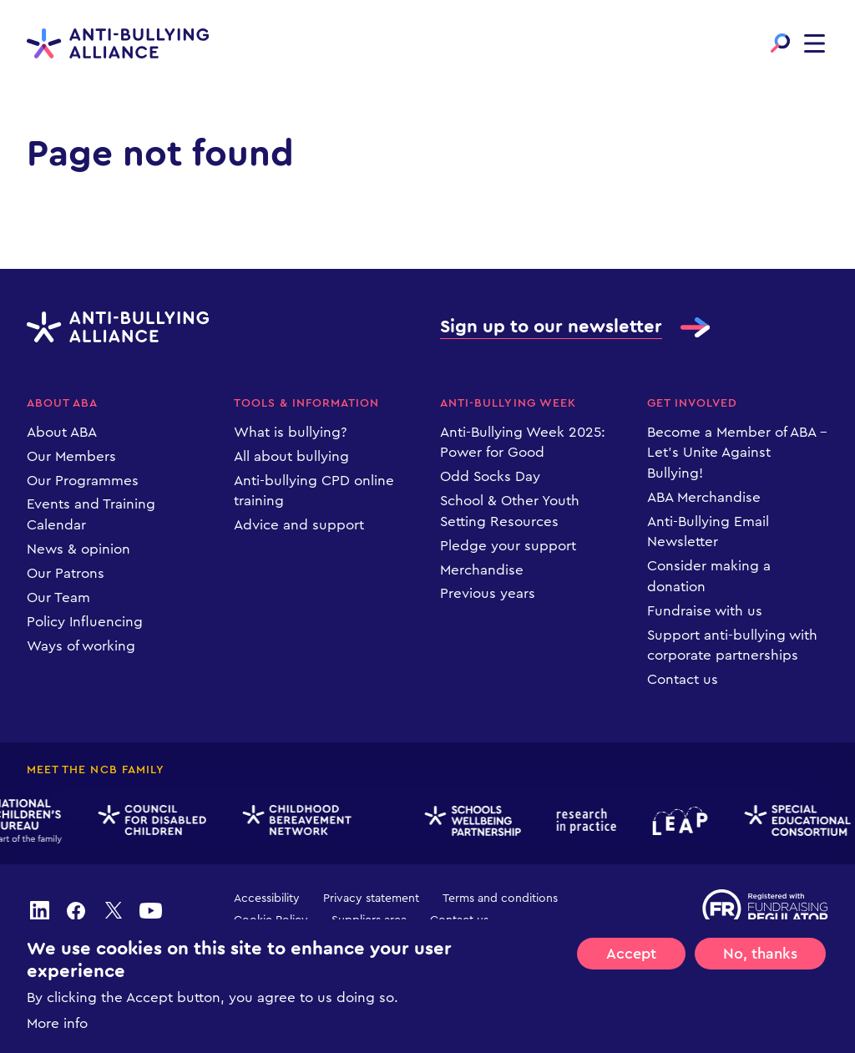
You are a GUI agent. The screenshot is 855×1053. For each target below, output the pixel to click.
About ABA (62, 403)
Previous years (487, 593)
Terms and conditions (500, 898)
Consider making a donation (709, 576)
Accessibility (267, 898)
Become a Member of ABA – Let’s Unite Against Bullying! (737, 452)
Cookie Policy (271, 920)
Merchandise (482, 570)
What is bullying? (290, 432)
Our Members (71, 456)
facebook (76, 910)
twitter (113, 910)
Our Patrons (65, 573)
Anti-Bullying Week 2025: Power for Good (522, 442)
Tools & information (307, 403)
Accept (631, 974)
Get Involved (692, 403)
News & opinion (78, 549)
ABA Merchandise (704, 497)
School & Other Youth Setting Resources (509, 511)
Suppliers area (369, 920)
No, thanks (760, 974)
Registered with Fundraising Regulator (765, 908)
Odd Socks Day (490, 476)
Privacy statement (371, 898)
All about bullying (291, 456)
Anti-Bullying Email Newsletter (708, 531)
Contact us (682, 679)
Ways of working (81, 646)
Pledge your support (508, 546)
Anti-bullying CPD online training (314, 491)
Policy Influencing (85, 622)
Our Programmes (83, 480)
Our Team (58, 597)
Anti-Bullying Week (508, 403)
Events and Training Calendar (91, 514)
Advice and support (299, 525)
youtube (150, 910)
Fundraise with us (704, 611)
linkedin (39, 910)
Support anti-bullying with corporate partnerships (732, 645)
